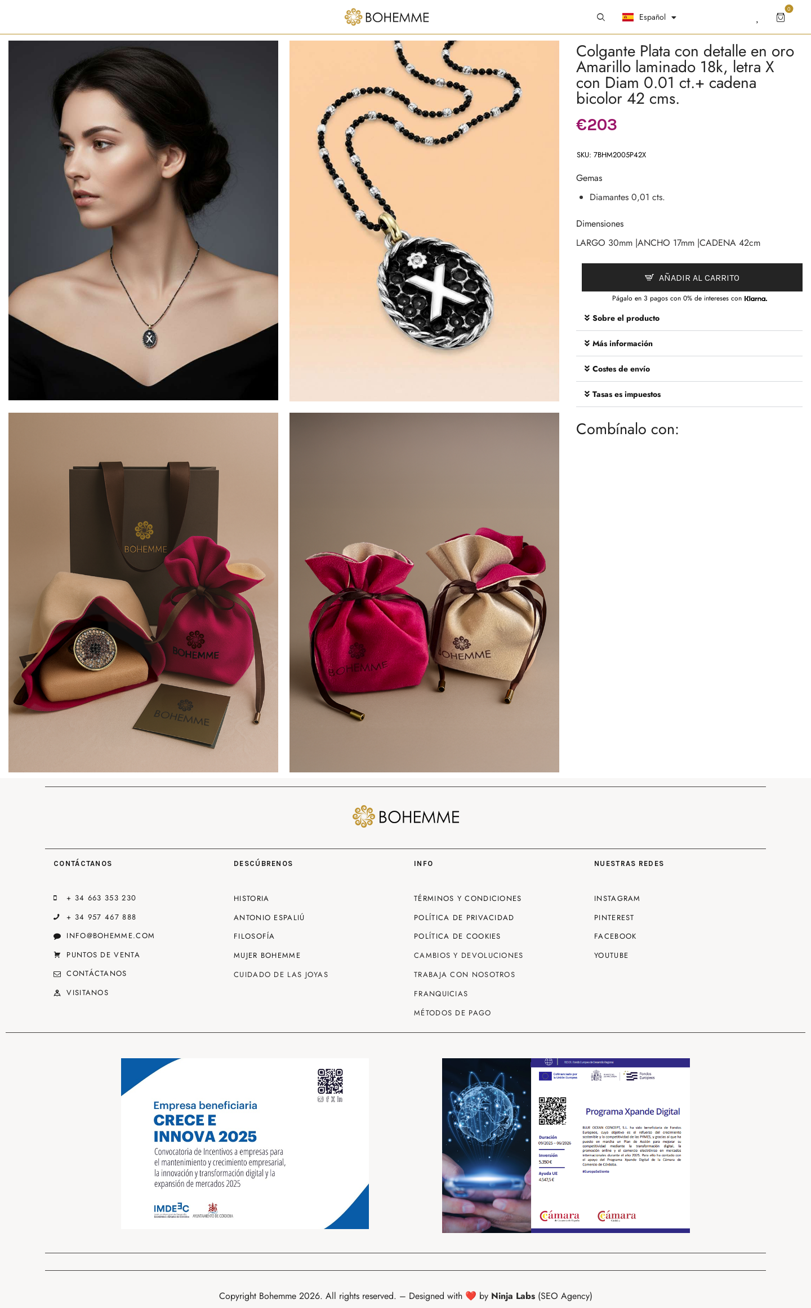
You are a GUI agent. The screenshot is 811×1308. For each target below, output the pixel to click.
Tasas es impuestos (626, 394)
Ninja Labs (513, 1295)
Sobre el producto (626, 318)
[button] (689, 318)
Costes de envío (621, 368)
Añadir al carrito (699, 277)
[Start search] (601, 17)
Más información (622, 343)
